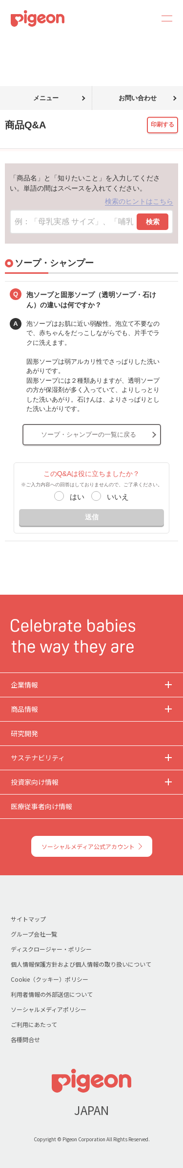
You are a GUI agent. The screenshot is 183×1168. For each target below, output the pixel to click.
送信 (92, 517)
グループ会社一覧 (34, 934)
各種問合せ (25, 1039)
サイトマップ (28, 919)
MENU (163, 18)
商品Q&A (43, 42)
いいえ (118, 497)
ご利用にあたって (34, 1024)
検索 (153, 222)
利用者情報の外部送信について (52, 994)
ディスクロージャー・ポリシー (51, 949)
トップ (11, 42)
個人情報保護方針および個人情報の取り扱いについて (81, 964)
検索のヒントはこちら (139, 201)
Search (140, 18)
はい (77, 497)
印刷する (162, 124)
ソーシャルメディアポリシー (48, 1009)
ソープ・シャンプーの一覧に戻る (88, 434)
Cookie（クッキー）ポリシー (49, 979)
